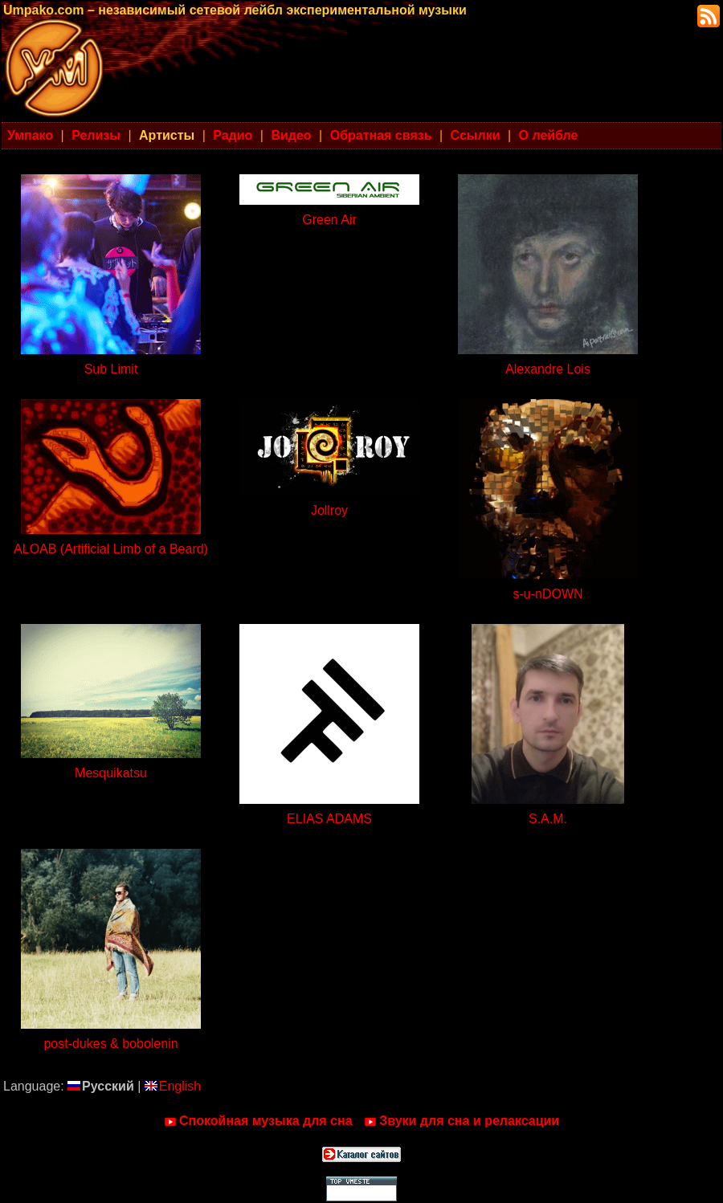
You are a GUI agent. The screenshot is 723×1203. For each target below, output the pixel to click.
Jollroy (329, 510)
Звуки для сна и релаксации (461, 1121)
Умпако (30, 135)
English (173, 1086)
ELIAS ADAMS (329, 819)
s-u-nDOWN (547, 594)
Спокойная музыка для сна (258, 1121)
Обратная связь (381, 135)
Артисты (166, 135)
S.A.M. (548, 819)
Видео (291, 135)
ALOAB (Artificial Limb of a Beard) (111, 549)
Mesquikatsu (111, 773)
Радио (232, 135)
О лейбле (548, 135)
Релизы (95, 135)
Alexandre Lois (547, 369)
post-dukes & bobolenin (110, 1043)
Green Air (329, 219)
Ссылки (475, 135)
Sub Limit (111, 369)
